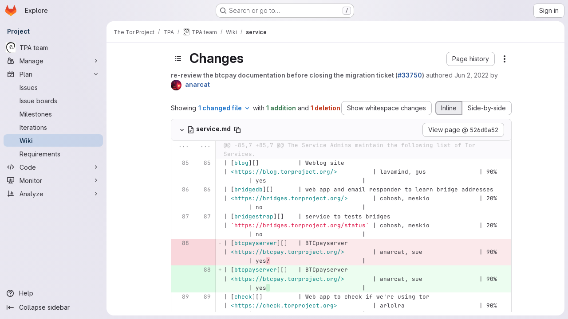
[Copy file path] (237, 129)
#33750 (410, 75)
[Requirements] (53, 154)
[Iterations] (53, 127)
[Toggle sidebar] (178, 58)
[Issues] (53, 87)
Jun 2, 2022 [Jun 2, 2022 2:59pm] (471, 75)
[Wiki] (53, 140)
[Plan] (53, 74)
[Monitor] (53, 180)
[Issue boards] (53, 100)
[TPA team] (53, 47)
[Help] (53, 293)
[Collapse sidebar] (53, 307)
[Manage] (53, 60)
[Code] (53, 167)
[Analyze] (53, 193)
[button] (470, 59)
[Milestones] (53, 114)
